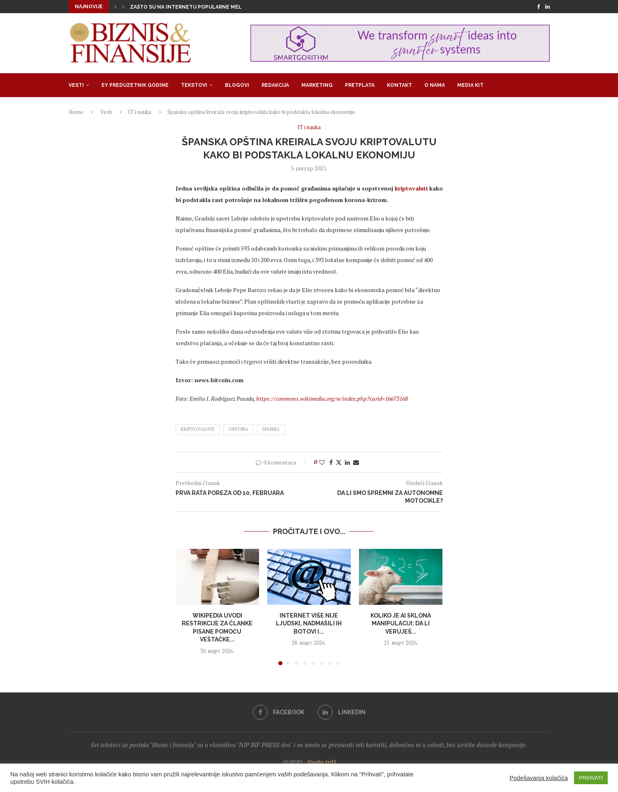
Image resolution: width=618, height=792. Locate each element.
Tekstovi (194, 85)
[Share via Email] (356, 462)
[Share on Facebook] (331, 462)
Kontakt (399, 85)
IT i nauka (139, 112)
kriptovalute (198, 429)
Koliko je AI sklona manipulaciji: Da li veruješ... (400, 623)
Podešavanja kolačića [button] (538, 778)
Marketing (317, 85)
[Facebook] (538, 6)
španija (271, 429)
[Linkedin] (547, 6)
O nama (434, 85)
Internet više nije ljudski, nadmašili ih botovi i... (309, 623)
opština (238, 429)
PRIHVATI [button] (591, 778)
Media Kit (470, 85)
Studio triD (321, 762)
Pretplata (360, 85)
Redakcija (275, 85)
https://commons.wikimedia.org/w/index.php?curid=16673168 (332, 398)
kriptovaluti (411, 188)
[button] (115, 6)
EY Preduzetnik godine (135, 85)
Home (76, 112)
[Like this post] (322, 462)
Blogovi (237, 85)
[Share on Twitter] (339, 462)
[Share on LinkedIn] (347, 462)
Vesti (76, 85)
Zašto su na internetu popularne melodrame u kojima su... (215, 7)
